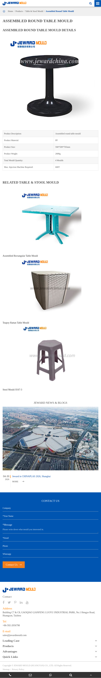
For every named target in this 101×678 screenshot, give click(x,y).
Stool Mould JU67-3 (12, 389)
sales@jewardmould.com (15, 635)
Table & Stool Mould (34, 11)
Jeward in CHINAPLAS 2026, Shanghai (31, 476)
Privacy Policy (18, 669)
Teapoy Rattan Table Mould (16, 322)
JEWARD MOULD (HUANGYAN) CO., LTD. (34, 665)
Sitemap (6, 669)
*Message (7, 524)
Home (10, 11)
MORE (18, 481)
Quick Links (10, 656)
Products (19, 11)
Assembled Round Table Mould (60, 11)
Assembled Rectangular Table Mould (20, 256)
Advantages (10, 651)
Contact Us (14, 564)
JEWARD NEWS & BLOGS (50, 402)
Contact (7, 596)
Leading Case (11, 640)
